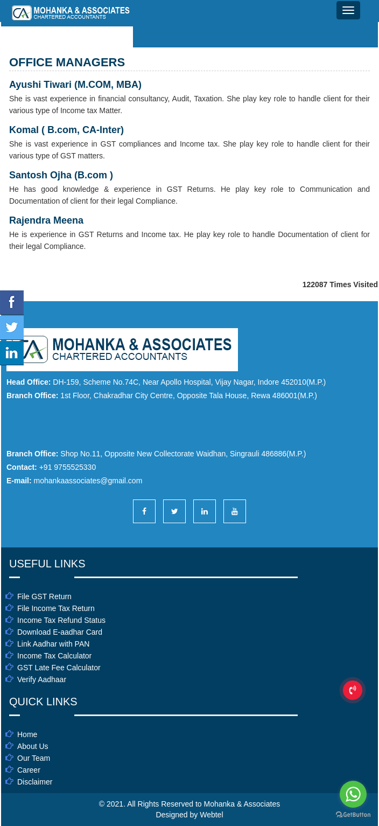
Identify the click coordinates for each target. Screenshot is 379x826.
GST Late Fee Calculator (59, 667)
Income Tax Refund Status (61, 620)
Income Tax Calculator (54, 655)
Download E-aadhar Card (59, 632)
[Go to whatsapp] (353, 794)
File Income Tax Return (56, 608)
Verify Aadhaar (41, 679)
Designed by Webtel (189, 814)
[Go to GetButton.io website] (353, 814)
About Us (32, 746)
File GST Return (44, 596)
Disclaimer (34, 782)
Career (28, 770)
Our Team (33, 758)
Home (27, 734)
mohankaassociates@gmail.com (88, 480)
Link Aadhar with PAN (53, 644)
